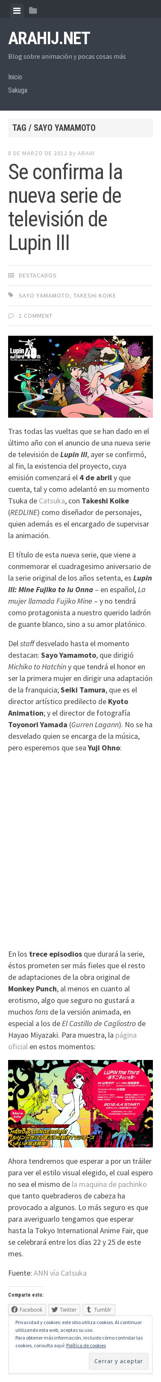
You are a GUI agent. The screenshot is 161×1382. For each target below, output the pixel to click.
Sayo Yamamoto (44, 295)
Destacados (38, 275)
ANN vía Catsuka (60, 1273)
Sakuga (17, 90)
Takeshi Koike (94, 295)
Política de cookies (86, 1345)
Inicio (15, 77)
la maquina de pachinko (109, 1184)
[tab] (17, 10)
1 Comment (36, 315)
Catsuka (52, 501)
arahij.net (49, 38)
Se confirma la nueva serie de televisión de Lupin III (65, 207)
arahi (86, 153)
